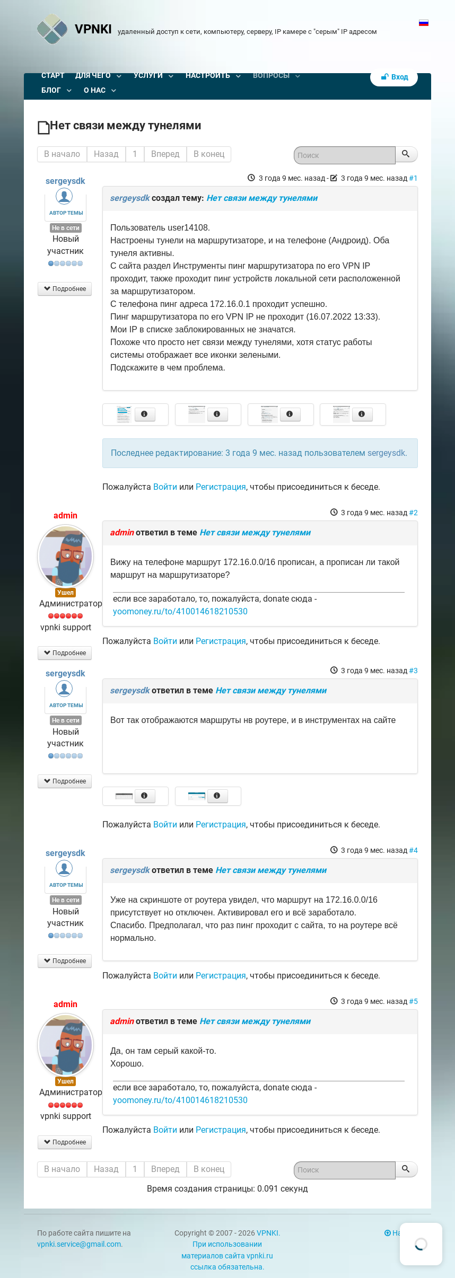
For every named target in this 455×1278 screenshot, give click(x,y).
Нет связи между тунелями (261, 198)
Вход (394, 77)
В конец (209, 154)
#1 (413, 178)
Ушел (65, 592)
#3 (413, 670)
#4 (413, 850)
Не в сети (66, 228)
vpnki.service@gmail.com (79, 1244)
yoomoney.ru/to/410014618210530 (180, 611)
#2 (413, 512)
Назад (106, 154)
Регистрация (221, 487)
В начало (62, 154)
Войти (165, 487)
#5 (413, 1001)
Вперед (165, 154)
